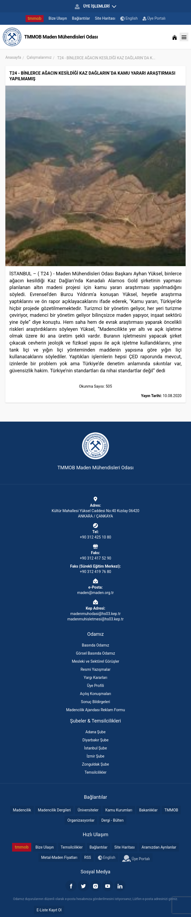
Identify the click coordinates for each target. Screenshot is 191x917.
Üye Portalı (154, 18)
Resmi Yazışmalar (95, 669)
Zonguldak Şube (95, 764)
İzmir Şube (95, 756)
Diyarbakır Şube (95, 740)
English (129, 18)
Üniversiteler (88, 810)
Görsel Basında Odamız (95, 653)
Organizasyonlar (80, 820)
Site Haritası (105, 18)
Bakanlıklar (148, 810)
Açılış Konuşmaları (95, 694)
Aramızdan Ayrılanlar (159, 847)
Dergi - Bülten (112, 820)
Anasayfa (13, 57)
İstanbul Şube (95, 748)
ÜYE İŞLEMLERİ (95, 6)
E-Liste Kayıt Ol (49, 910)
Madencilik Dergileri (54, 810)
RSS (87, 857)
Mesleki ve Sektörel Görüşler (95, 661)
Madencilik (22, 810)
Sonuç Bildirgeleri (95, 702)
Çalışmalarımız (39, 57)
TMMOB (171, 810)
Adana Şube (96, 732)
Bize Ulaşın (58, 18)
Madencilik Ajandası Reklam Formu (95, 710)
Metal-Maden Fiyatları (59, 857)
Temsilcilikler (95, 772)
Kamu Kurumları (118, 810)
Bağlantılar (81, 18)
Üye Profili (95, 685)
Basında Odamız (95, 645)
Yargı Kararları (95, 677)
